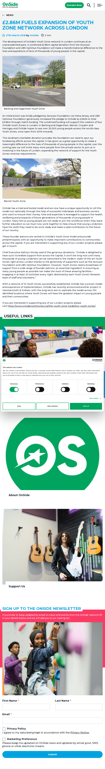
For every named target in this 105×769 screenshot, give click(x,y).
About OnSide (19, 495)
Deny (19, 406)
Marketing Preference (22, 739)
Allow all (86, 406)
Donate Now (74, 5)
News (10, 15)
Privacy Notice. (79, 732)
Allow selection (52, 406)
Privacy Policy (16, 728)
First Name (9, 700)
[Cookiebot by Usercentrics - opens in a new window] (88, 360)
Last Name (62, 700)
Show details (93, 398)
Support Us (17, 586)
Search (89, 5)
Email (6, 714)
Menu (100, 5)
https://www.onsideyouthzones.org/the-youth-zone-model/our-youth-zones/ (51, 306)
